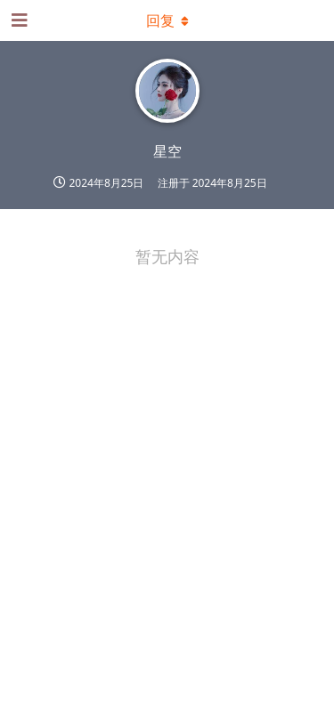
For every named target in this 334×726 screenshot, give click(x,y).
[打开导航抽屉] (18, 20)
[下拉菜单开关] (167, 20)
